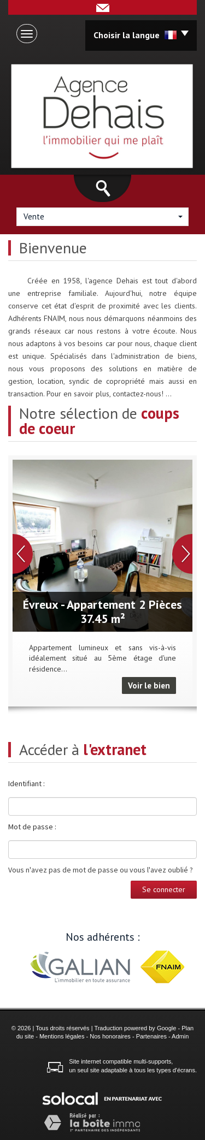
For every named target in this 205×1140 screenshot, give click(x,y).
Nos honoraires (110, 1036)
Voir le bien (149, 685)
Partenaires (151, 1036)
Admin (180, 1036)
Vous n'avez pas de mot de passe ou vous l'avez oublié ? (100, 870)
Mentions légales (62, 1036)
